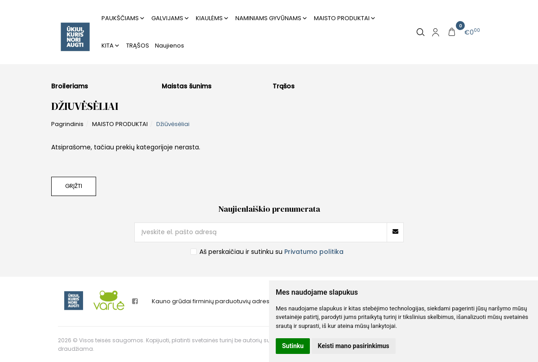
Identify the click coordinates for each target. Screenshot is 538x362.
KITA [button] (107, 45)
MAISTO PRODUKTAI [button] (342, 18)
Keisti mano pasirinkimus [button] (353, 345)
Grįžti (73, 186)
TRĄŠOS (137, 45)
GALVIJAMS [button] (167, 18)
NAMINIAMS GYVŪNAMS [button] (268, 18)
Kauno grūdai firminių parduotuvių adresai (213, 301)
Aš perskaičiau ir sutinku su (271, 251)
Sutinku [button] (293, 345)
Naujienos (169, 45)
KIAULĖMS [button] (209, 18)
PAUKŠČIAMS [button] (120, 18)
